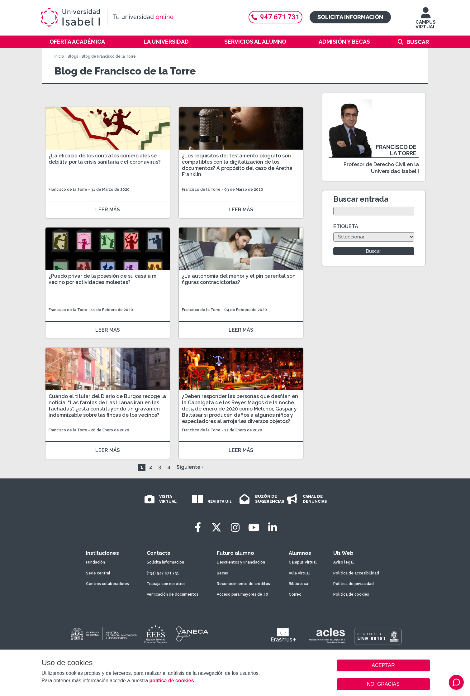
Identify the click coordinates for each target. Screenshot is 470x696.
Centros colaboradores (107, 584)
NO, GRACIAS (383, 684)
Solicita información (350, 17)
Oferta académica (77, 41)
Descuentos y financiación (241, 562)
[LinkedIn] (272, 527)
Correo (295, 594)
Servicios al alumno (255, 41)
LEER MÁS (107, 210)
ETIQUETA (345, 226)
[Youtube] (253, 527)
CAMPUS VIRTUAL (425, 21)
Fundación (95, 562)
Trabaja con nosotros (166, 584)
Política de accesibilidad (356, 573)
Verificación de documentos (172, 594)
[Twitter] (216, 527)
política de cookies (171, 680)
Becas (222, 573)
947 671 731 (275, 17)
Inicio (59, 56)
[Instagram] (235, 527)
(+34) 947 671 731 (163, 573)
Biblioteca (298, 584)
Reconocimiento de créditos (243, 584)
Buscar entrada (360, 199)
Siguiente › (190, 467)
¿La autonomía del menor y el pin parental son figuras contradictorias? (239, 279)
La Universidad (166, 41)
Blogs (73, 56)
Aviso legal (343, 562)
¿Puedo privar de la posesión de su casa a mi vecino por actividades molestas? (103, 279)
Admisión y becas (344, 41)
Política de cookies (351, 594)
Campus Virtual (303, 562)
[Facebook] (198, 527)
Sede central (98, 573)
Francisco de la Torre (68, 189)
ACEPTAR (383, 665)
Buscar (417, 42)
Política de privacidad (353, 584)
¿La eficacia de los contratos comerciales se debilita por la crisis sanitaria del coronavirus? (105, 159)
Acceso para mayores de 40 (242, 594)
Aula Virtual (299, 573)
